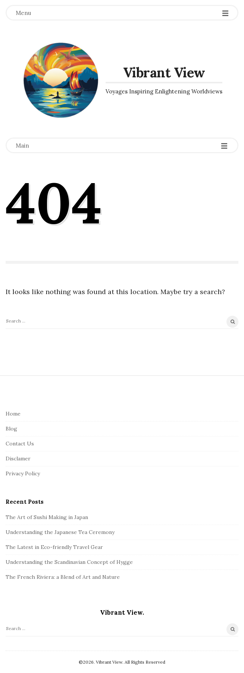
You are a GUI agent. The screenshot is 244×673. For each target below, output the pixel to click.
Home (13, 413)
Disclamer (18, 458)
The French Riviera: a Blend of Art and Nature (63, 577)
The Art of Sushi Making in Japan (47, 517)
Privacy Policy (23, 473)
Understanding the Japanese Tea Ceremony (60, 532)
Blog (11, 428)
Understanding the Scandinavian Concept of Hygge (69, 562)
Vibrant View (164, 72)
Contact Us (20, 443)
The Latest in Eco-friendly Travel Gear (54, 547)
